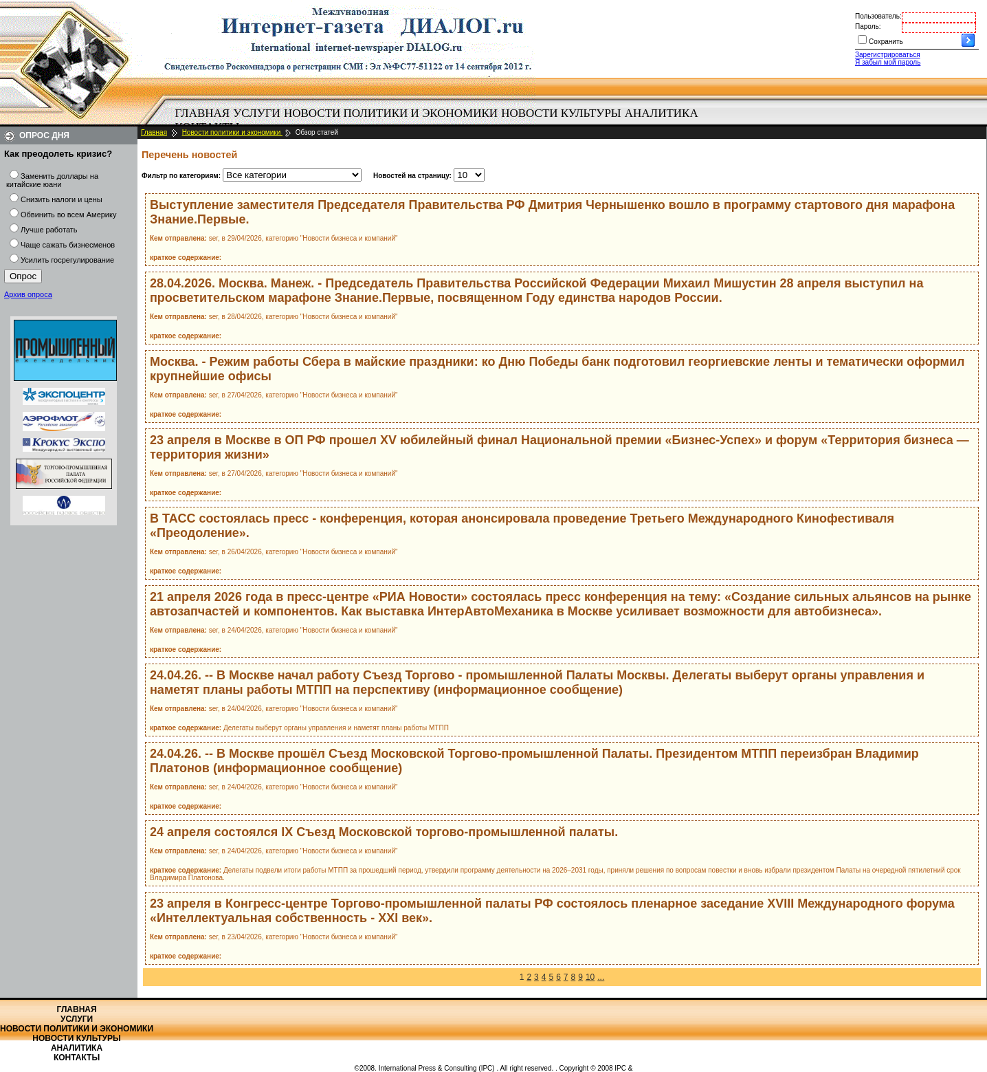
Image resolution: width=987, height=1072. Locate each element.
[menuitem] (202, 113)
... (600, 977)
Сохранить (886, 41)
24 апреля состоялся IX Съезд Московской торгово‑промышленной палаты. (384, 832)
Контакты (77, 1057)
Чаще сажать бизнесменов (68, 245)
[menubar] (440, 120)
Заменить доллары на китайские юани (52, 180)
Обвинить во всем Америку (68, 214)
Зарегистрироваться (887, 54)
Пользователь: (878, 16)
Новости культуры (561, 113)
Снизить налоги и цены (61, 199)
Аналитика (661, 113)
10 (590, 977)
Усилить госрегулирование (67, 260)
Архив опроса (28, 294)
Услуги (256, 113)
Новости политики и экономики (391, 113)
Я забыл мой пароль (887, 62)
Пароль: (867, 26)
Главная (202, 113)
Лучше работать (49, 230)
